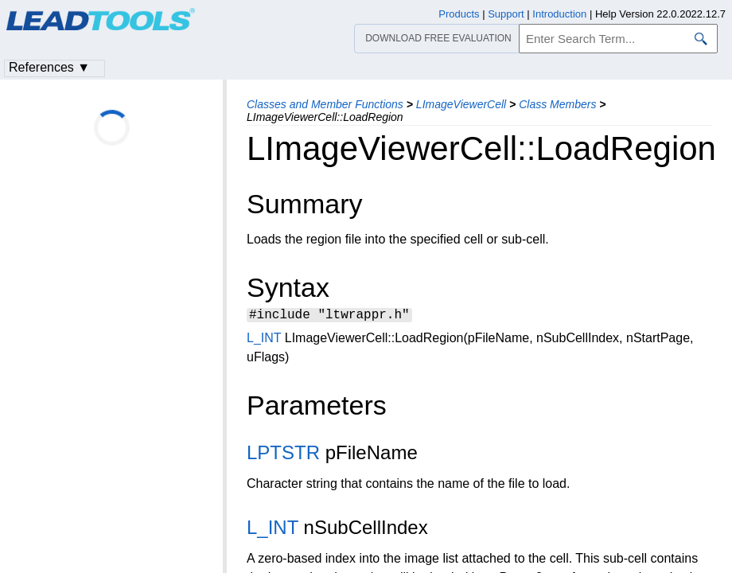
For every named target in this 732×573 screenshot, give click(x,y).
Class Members (557, 104)
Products (458, 14)
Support (506, 14)
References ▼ (49, 67)
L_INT (264, 340)
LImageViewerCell (461, 104)
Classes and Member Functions (325, 104)
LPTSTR (283, 455)
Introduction (559, 14)
